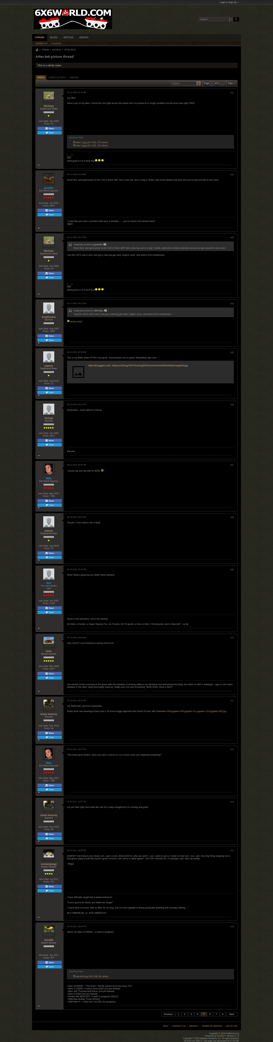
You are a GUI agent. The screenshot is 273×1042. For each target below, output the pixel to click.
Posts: (47, 123)
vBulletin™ (221, 1036)
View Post (105, 244)
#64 (232, 303)
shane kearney (48, 714)
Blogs (53, 38)
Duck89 (48, 940)
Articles (68, 38)
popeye (48, 365)
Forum (45, 50)
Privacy (193, 1026)
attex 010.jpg (206, 711)
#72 (232, 749)
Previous (168, 1014)
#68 (232, 517)
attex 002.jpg (219, 711)
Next (231, 1014)
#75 (232, 927)
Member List (42, 43)
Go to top (231, 1026)
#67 (232, 465)
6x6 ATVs (56, 50)
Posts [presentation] (41, 77)
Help (165, 1026)
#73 (232, 802)
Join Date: (44, 121)
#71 (232, 701)
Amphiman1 (49, 317)
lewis (49, 651)
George (48, 418)
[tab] (41, 77)
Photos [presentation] (74, 77)
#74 (232, 851)
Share (49, 128)
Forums (39, 38)
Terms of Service (212, 1026)
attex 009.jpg (180, 711)
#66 (232, 405)
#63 (232, 237)
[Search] (216, 19)
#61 (232, 93)
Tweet (50, 132)
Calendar (56, 43)
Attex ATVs (70, 50)
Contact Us (179, 1026)
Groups (83, 38)
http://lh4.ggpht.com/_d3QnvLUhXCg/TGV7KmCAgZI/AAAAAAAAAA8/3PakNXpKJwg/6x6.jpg (138, 365)
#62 (232, 174)
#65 (232, 352)
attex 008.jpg (168, 711)
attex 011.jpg (194, 711)
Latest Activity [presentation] (57, 77)
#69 (232, 570)
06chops (49, 106)
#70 (232, 638)
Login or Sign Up (229, 2)
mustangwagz (49, 864)
